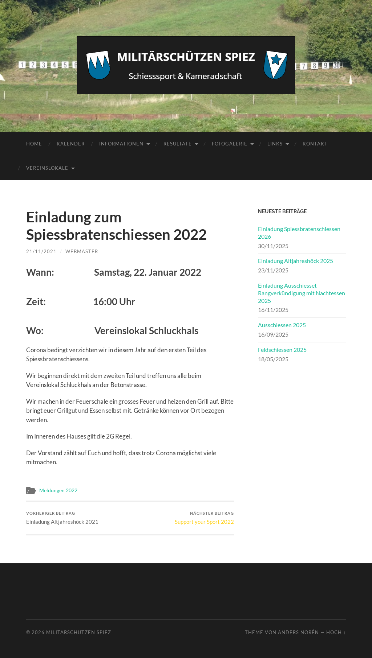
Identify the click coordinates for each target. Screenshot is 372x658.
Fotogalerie (229, 144)
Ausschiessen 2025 (282, 324)
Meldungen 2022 (58, 490)
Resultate (177, 144)
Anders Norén (298, 632)
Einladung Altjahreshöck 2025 (295, 260)
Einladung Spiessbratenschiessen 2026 (299, 232)
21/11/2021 (41, 251)
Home (34, 144)
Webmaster (81, 251)
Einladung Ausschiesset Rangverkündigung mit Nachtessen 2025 (301, 293)
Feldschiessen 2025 (282, 349)
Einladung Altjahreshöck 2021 (62, 518)
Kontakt (315, 144)
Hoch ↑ (336, 632)
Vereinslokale (47, 168)
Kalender (71, 144)
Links (275, 144)
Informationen (121, 144)
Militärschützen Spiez (78, 632)
